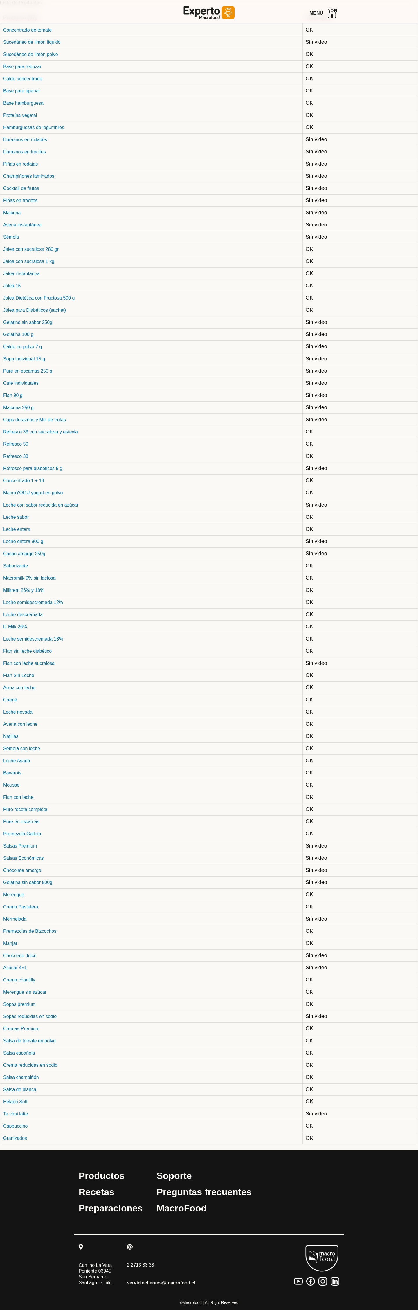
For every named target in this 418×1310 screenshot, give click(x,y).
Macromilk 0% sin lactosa (29, 578)
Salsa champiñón (21, 1077)
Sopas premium (19, 1004)
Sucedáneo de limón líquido (31, 42)
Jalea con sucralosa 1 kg (28, 261)
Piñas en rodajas (20, 164)
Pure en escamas (21, 821)
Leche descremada (23, 614)
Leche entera (16, 529)
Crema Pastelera (20, 906)
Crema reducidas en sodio (30, 1065)
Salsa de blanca (19, 1089)
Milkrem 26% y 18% (23, 590)
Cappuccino (15, 1126)
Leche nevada (18, 712)
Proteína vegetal (20, 115)
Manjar (10, 943)
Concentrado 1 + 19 (23, 480)
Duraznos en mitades (25, 139)
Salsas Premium (20, 845)
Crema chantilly (19, 979)
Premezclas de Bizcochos (29, 931)
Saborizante (15, 565)
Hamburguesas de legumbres (33, 127)
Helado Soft (15, 1101)
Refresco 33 (15, 456)
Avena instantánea (22, 224)
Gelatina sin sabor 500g (27, 882)
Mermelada (14, 919)
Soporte (174, 1175)
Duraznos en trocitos (24, 151)
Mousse (11, 785)
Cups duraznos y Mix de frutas (34, 419)
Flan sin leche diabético (27, 651)
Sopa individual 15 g (24, 358)
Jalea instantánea (21, 273)
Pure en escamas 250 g (27, 371)
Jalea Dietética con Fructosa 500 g (39, 297)
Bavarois (12, 772)
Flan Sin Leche (18, 675)
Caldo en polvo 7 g (22, 346)
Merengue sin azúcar (24, 992)
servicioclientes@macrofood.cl (161, 1282)
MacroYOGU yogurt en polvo (33, 492)
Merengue (13, 894)
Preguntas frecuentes (204, 1192)
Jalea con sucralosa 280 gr (31, 249)
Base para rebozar (22, 66)
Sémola (11, 237)
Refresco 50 (15, 444)
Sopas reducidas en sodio (30, 1016)
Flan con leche (18, 797)
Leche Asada (16, 760)
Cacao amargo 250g (24, 553)
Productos (102, 1175)
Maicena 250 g (18, 407)
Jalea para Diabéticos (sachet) (34, 310)
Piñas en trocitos (20, 200)
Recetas (96, 1192)
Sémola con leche (21, 748)
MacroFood (182, 1208)
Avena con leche (20, 724)
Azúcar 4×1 (15, 967)
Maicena (12, 212)
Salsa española (19, 1052)
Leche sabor (16, 517)
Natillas (10, 736)
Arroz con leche (19, 687)
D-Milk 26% (15, 626)
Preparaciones (111, 1208)
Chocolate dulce (20, 955)
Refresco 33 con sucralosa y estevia (40, 431)
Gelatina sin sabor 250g (27, 322)
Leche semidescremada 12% (33, 602)
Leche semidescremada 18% (33, 638)
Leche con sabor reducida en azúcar (40, 504)
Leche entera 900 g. (23, 541)
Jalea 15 (12, 285)
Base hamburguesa (23, 103)
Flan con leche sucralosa (29, 663)
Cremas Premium (21, 1028)
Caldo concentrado (22, 78)
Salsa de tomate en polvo (29, 1040)
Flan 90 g (13, 395)
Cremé (10, 699)
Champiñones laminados (28, 176)
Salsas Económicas (23, 858)
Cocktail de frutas (21, 188)
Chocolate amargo (22, 870)
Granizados (15, 1138)
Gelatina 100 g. (19, 334)
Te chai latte (15, 1113)
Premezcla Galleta (22, 833)
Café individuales (21, 383)
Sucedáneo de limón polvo (30, 54)
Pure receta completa (25, 809)
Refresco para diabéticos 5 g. (33, 468)
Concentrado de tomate (27, 30)
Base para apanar (21, 90)
